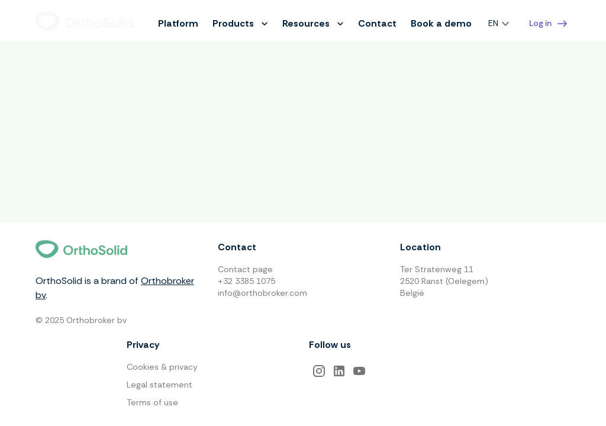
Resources (313, 23)
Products (240, 23)
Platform (178, 23)
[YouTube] (359, 371)
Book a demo (441, 23)
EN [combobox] (493, 23)
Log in (548, 24)
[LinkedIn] (339, 371)
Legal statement (159, 384)
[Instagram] (319, 371)
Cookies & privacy (162, 367)
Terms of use (152, 402)
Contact (377, 23)
